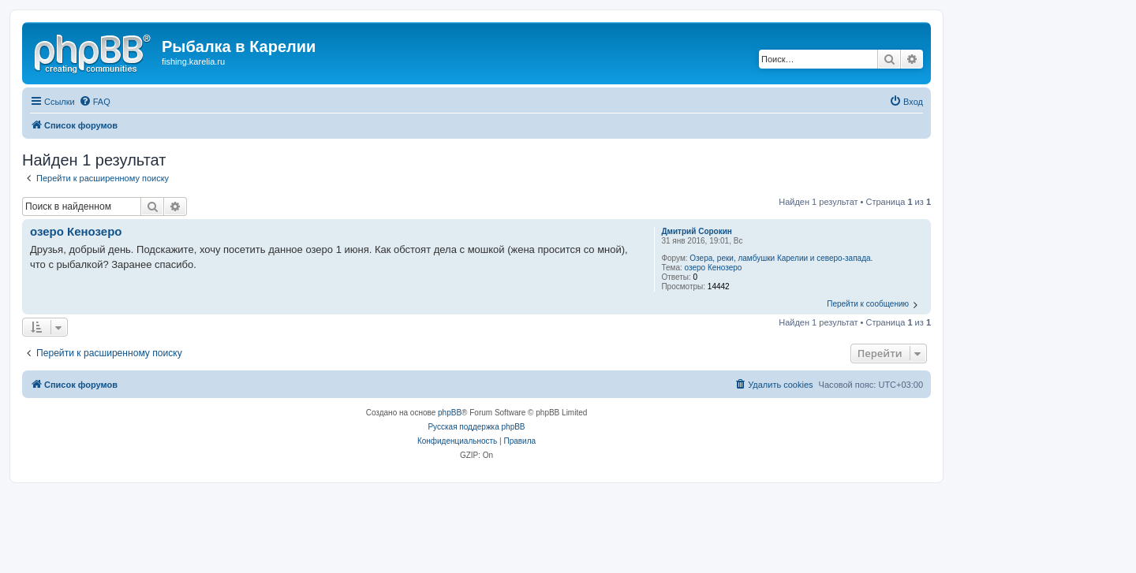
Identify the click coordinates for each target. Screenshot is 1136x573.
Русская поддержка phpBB (476, 426)
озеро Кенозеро (713, 267)
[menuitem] (94, 101)
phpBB (450, 412)
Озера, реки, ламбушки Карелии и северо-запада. (781, 258)
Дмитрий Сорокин (696, 231)
